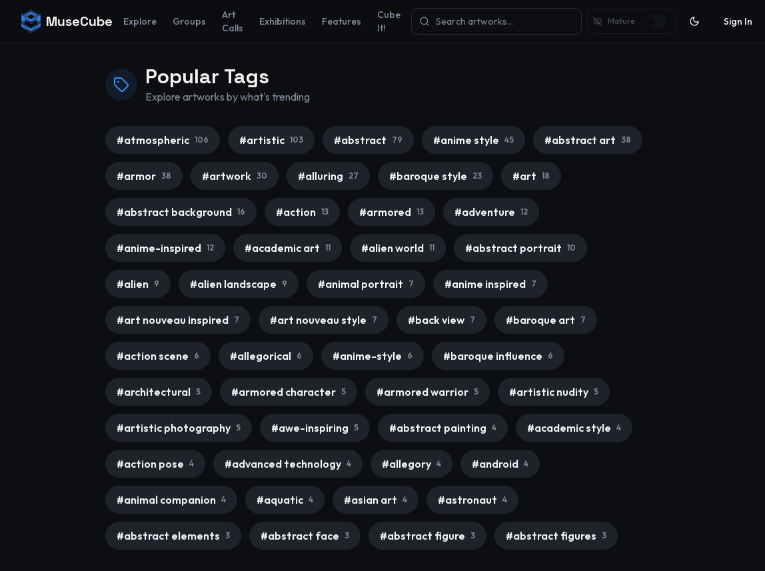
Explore (140, 21)
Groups (189, 21)
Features (341, 21)
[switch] (655, 21)
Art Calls (232, 21)
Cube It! (388, 21)
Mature (621, 21)
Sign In (738, 21)
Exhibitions (282, 21)
